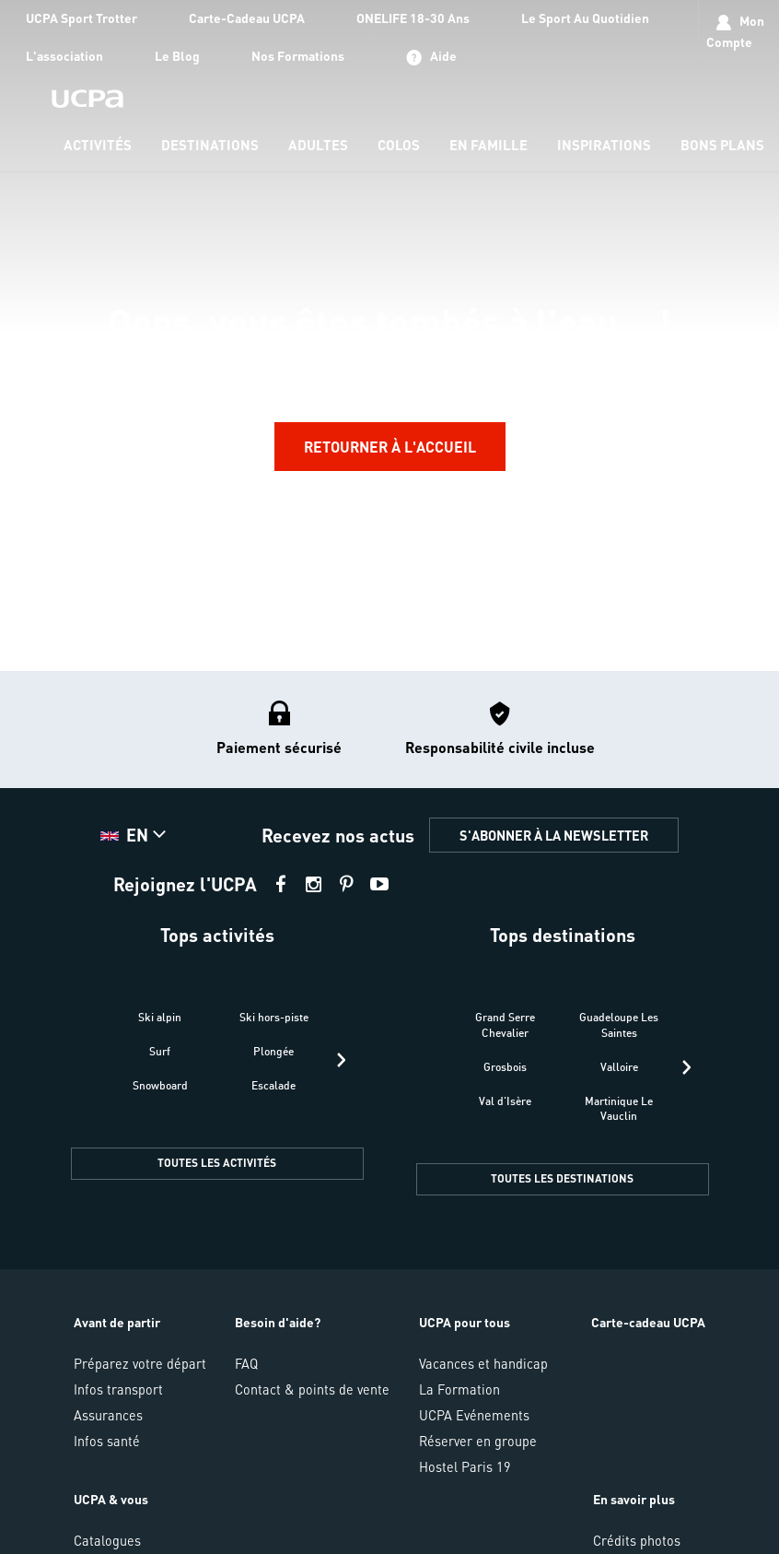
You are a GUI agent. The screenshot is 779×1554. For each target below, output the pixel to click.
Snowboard (160, 1085)
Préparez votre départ (140, 1363)
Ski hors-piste (273, 1017)
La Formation (459, 1389)
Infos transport (118, 1389)
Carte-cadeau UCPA (648, 1321)
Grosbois (505, 1067)
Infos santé (107, 1440)
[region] (389, 335)
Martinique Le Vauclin (619, 1109)
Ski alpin (159, 1017)
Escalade (273, 1085)
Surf (159, 1051)
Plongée (273, 1051)
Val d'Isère (505, 1101)
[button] (135, 835)
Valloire (619, 1067)
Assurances (108, 1415)
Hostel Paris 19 (465, 1466)
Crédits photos (636, 1540)
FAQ (246, 1363)
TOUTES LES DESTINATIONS (562, 1178)
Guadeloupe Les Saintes (618, 1025)
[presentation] (341, 1060)
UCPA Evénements (474, 1415)
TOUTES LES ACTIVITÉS (216, 1163)
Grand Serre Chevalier (505, 1025)
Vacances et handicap (483, 1363)
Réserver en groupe (478, 1440)
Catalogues (107, 1540)
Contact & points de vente (312, 1389)
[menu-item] (97, 146)
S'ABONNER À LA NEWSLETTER (553, 835)
